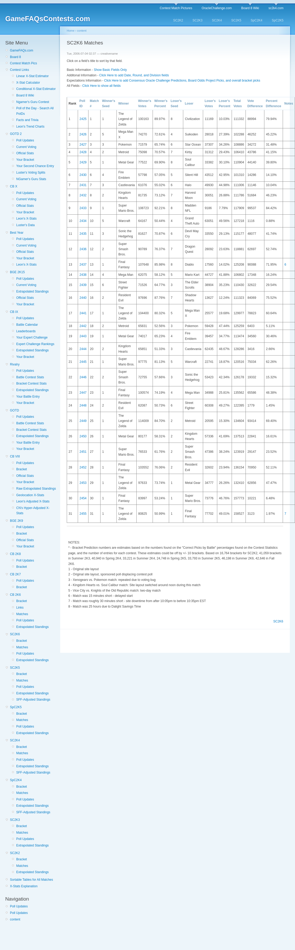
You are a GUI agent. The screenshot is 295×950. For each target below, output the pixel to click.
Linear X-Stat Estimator (32, 76)
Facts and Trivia (27, 120)
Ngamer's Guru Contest (32, 102)
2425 (83, 119)
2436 (83, 249)
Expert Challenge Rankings (35, 344)
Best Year (16, 232)
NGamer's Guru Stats (31, 179)
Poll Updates (25, 140)
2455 (83, 514)
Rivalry (15, 364)
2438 (83, 275)
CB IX (14, 312)
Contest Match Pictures (176, 8)
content (15, 919)
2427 (83, 144)
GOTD (14, 410)
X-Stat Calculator (28, 82)
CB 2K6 (15, 595)
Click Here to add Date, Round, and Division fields (134, 75)
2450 (83, 436)
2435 (83, 234)
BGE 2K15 (17, 272)
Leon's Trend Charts (30, 126)
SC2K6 (15, 634)
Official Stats (25, 153)
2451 (83, 452)
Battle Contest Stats (30, 377)
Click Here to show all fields (101, 86)
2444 (83, 349)
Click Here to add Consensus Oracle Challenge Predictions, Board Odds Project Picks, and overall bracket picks (182, 80)
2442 (83, 326)
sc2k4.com (276, 8)
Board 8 (15, 57)
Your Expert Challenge (32, 337)
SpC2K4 (257, 20)
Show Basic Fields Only (110, 70)
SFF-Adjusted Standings (33, 699)
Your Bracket (25, 160)
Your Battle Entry (28, 396)
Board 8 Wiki (250, 8)
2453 (83, 483)
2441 (83, 313)
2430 (83, 175)
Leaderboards (26, 331)
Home (70, 30)
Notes (288, 103)
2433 (83, 208)
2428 (83, 152)
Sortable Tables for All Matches (31, 880)
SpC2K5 (277, 20)
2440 (83, 298)
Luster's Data (25, 225)
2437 (83, 264)
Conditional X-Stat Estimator (36, 89)
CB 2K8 (15, 554)
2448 (83, 405)
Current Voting (26, 147)
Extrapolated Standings (32, 291)
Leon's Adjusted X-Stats (32, 501)
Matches (22, 614)
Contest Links (19, 70)
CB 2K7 (15, 574)
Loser (189, 103)
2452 (83, 467)
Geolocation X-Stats (30, 495)
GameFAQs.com (21, 50)
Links (20, 607)
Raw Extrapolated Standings (36, 488)
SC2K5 (236, 20)
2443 (83, 336)
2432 (83, 195)
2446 (83, 377)
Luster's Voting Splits (30, 172)
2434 (83, 221)
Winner (123, 103)
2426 (83, 134)
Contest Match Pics (23, 63)
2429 (83, 162)
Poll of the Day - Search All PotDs (35, 110)
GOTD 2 (16, 134)
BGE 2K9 (16, 521)
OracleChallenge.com (217, 8)
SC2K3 (198, 20)
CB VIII (15, 456)
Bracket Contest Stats (31, 383)
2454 (83, 498)
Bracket (21, 469)
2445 (83, 362)
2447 (83, 392)
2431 (83, 185)
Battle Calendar (27, 325)
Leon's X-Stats (26, 218)
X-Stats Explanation (23, 886)
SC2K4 (217, 20)
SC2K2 (178, 20)
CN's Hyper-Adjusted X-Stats (32, 510)
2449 (83, 421)
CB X (13, 186)
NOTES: (74, 542)
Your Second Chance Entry (35, 166)
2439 (83, 285)
